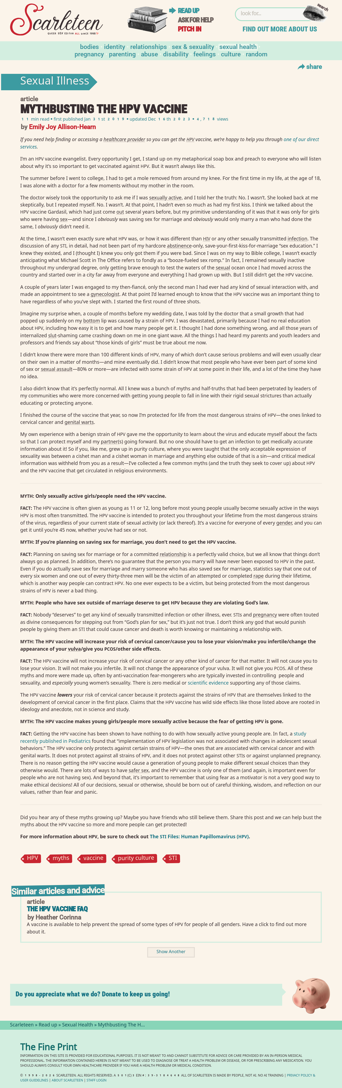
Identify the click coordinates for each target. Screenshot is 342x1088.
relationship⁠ (173, 554)
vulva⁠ (74, 648)
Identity (114, 46)
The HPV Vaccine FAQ (57, 909)
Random (256, 53)
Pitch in (189, 29)
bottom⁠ (91, 320)
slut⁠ (52, 335)
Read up (188, 11)
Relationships (148, 46)
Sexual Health (238, 46)
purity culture (136, 858)
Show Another (171, 952)
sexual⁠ (223, 267)
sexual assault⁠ (57, 369)
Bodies (89, 46)
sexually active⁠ (165, 197)
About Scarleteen (67, 1081)
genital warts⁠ (79, 422)
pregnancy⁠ (265, 614)
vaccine (94, 858)
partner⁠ (109, 441)
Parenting (122, 53)
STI (173, 858)
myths (60, 858)
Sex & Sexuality (193, 46)
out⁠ (120, 211)
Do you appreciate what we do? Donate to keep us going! (93, 994)
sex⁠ (63, 219)
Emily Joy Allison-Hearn (62, 126)
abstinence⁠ (179, 245)
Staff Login (97, 1081)
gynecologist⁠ (105, 294)
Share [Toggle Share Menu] (309, 66)
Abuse (149, 53)
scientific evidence (208, 682)
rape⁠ (258, 575)
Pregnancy (89, 53)
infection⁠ (297, 238)
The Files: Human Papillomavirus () (199, 836)
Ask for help (195, 20)
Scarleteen (22, 1025)
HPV (32, 858)
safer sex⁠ (139, 770)
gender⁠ (284, 522)
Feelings (204, 53)
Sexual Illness (54, 82)
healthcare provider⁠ (124, 139)
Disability (175, 53)
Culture (231, 53)
